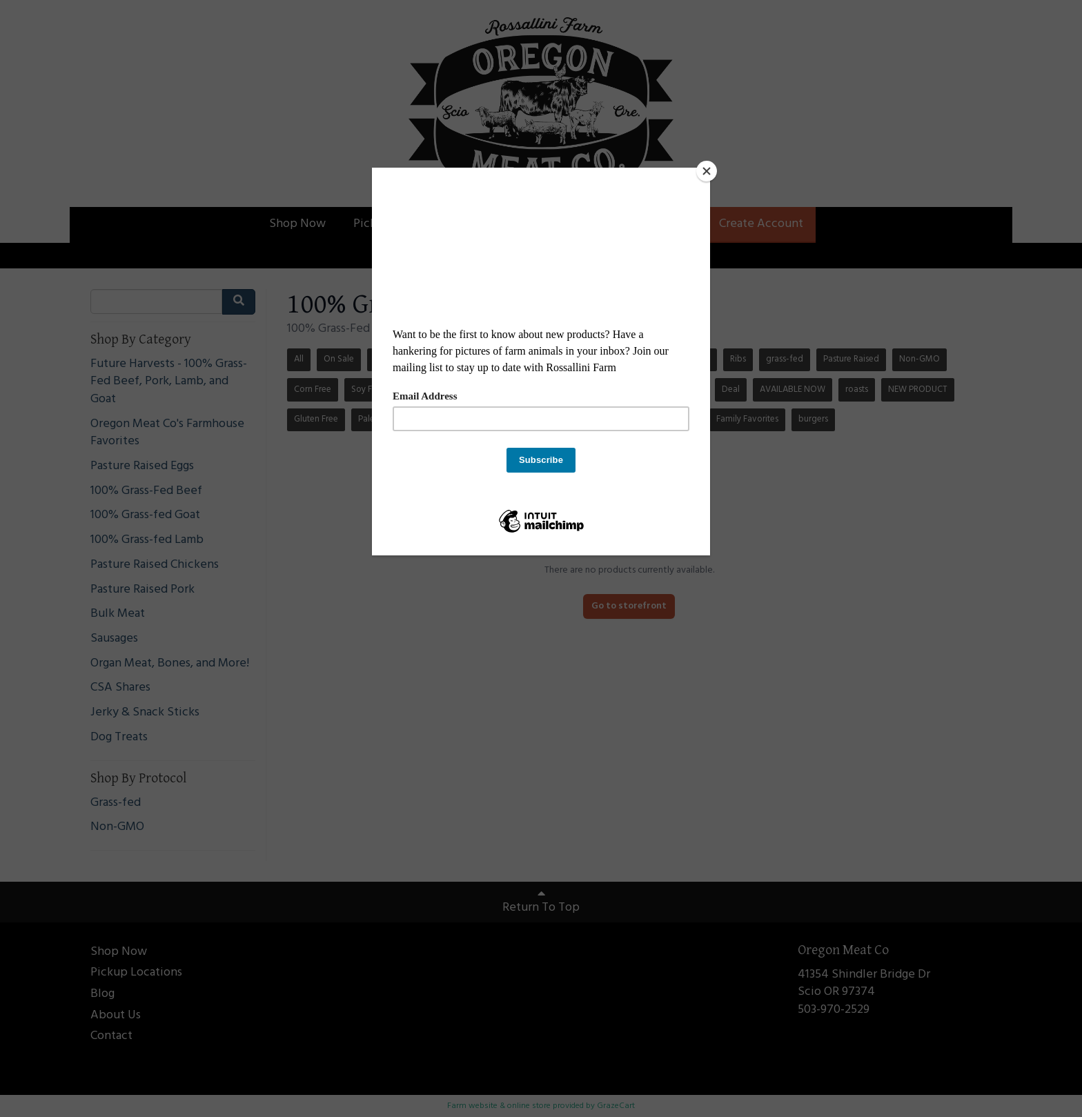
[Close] (706, 171)
